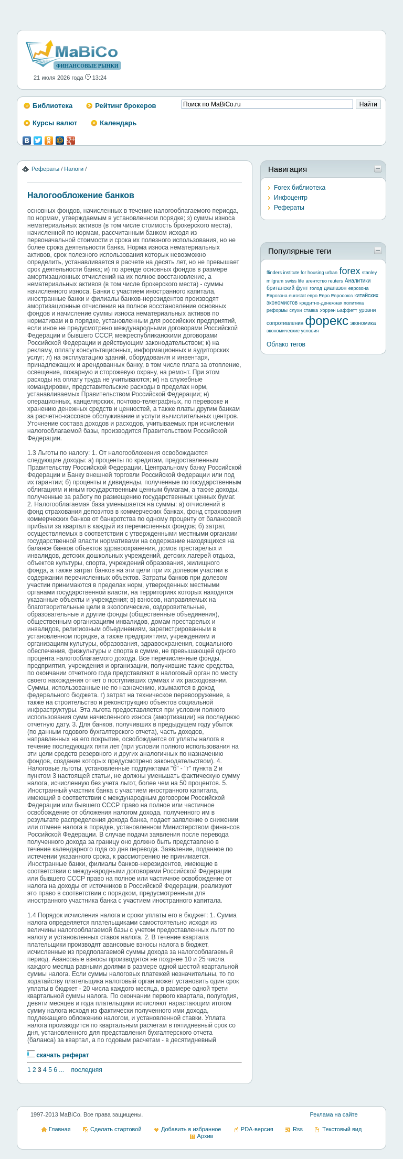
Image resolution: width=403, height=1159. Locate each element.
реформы (277, 310)
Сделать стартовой (116, 1129)
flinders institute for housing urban (302, 272)
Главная (60, 1129)
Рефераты (45, 169)
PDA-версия (257, 1129)
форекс (327, 320)
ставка (311, 310)
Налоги (73, 169)
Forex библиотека (299, 187)
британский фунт (287, 288)
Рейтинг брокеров (125, 106)
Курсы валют (55, 123)
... (61, 1070)
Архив (205, 1136)
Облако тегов (286, 344)
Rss (298, 1129)
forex (349, 271)
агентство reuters (324, 281)
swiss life (294, 281)
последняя (86, 1070)
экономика (363, 323)
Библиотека (52, 106)
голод (316, 288)
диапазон (335, 288)
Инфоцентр (290, 197)
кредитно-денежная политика (331, 303)
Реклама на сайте (333, 1114)
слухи (295, 310)
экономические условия (293, 330)
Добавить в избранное (191, 1129)
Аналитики (357, 281)
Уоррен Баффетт (338, 310)
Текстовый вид (342, 1129)
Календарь (118, 123)
